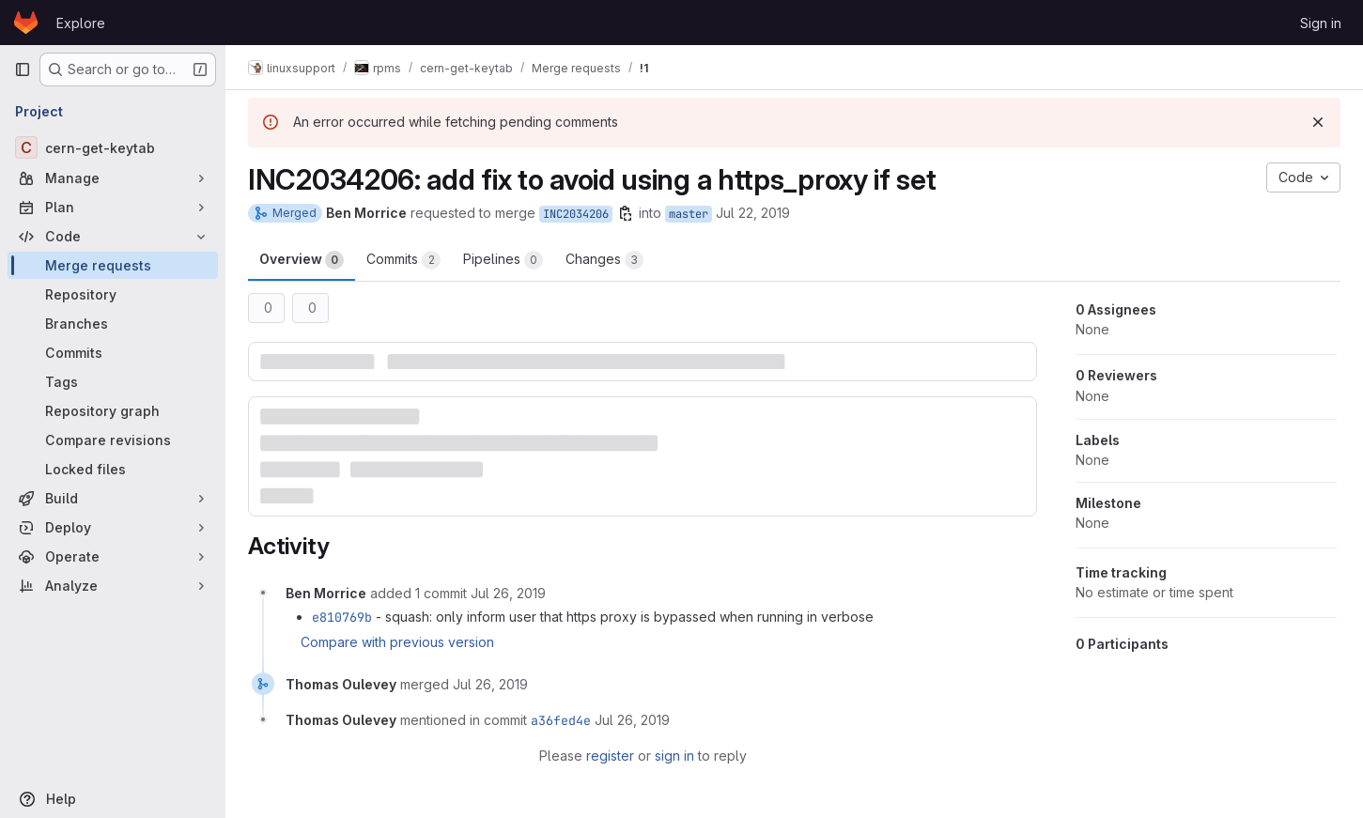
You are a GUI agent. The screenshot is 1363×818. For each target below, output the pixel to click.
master (688, 214)
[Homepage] (25, 23)
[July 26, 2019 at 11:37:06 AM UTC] (508, 593)
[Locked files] (113, 469)
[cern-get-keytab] (113, 147)
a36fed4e (561, 720)
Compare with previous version (397, 642)
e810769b (342, 617)
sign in (674, 756)
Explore (80, 23)
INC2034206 (576, 214)
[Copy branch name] (625, 213)
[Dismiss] (1318, 122)
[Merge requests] (113, 265)
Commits (403, 260)
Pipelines (503, 260)
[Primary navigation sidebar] (23, 69)
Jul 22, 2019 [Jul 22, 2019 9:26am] (753, 213)
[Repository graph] (113, 410)
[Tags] (113, 381)
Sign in (1320, 23)
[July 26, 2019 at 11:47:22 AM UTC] (490, 684)
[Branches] (113, 323)
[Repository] (113, 294)
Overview (301, 260)
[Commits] (113, 352)
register (610, 756)
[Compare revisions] (113, 440)
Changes (604, 260)
